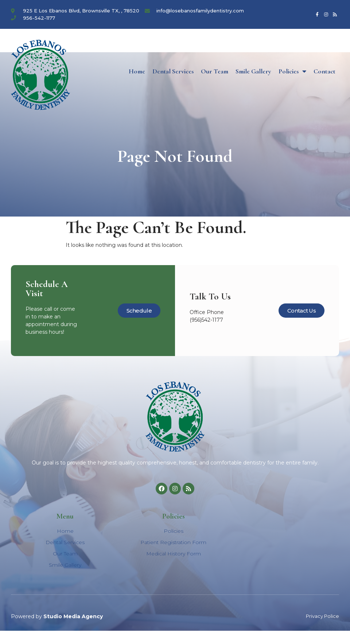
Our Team (214, 71)
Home (137, 71)
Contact (324, 71)
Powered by (57, 616)
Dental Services (173, 71)
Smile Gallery (253, 71)
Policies (292, 71)
